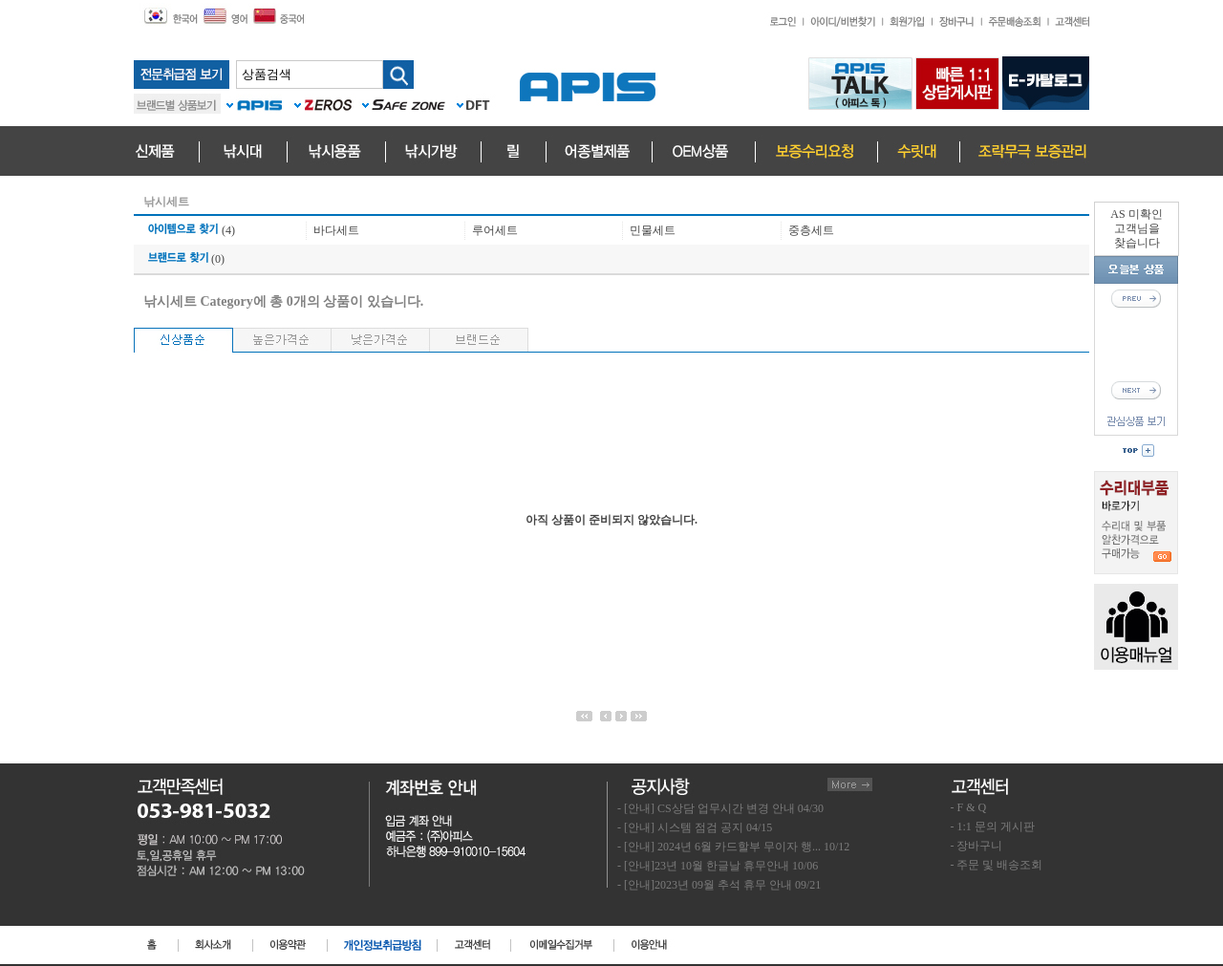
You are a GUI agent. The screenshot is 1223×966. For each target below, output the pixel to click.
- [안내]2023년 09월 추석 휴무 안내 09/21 (719, 884)
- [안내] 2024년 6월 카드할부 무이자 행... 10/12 (733, 846)
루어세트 (495, 230)
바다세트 (336, 230)
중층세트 (811, 230)
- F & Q (969, 807)
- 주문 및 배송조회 (997, 864)
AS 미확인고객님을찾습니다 (1136, 228)
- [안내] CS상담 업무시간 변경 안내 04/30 (720, 808)
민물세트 (653, 230)
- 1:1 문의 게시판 (993, 826)
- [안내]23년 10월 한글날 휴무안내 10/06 (717, 865)
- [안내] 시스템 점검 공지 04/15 (694, 827)
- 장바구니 (977, 845)
